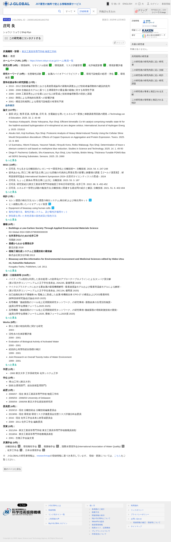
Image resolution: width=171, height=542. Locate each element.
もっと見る (11, 160)
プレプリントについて (101, 531)
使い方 (117, 4)
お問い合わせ (136, 519)
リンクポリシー (137, 510)
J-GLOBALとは (54, 505)
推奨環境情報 (97, 525)
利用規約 (134, 505)
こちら (117, 455)
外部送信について (99, 534)
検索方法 (95, 512)
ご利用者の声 (53, 519)
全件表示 (9, 105)
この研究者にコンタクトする (25, 39)
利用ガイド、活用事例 (101, 528)
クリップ (142, 11)
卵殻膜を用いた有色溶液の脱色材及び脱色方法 (32, 215)
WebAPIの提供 (98, 522)
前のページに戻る (12, 469)
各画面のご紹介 (98, 509)
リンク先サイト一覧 (56, 514)
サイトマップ (136, 526)
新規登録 (166, 4)
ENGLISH (127, 4)
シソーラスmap (158, 11)
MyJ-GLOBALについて (101, 518)
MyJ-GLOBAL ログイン (57, 523)
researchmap (43, 455)
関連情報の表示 (98, 515)
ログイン (154, 4)
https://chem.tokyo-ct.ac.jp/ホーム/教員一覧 (51, 60)
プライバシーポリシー (140, 514)
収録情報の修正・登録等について (146, 522)
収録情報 (52, 510)
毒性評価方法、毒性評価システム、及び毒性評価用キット (38, 212)
